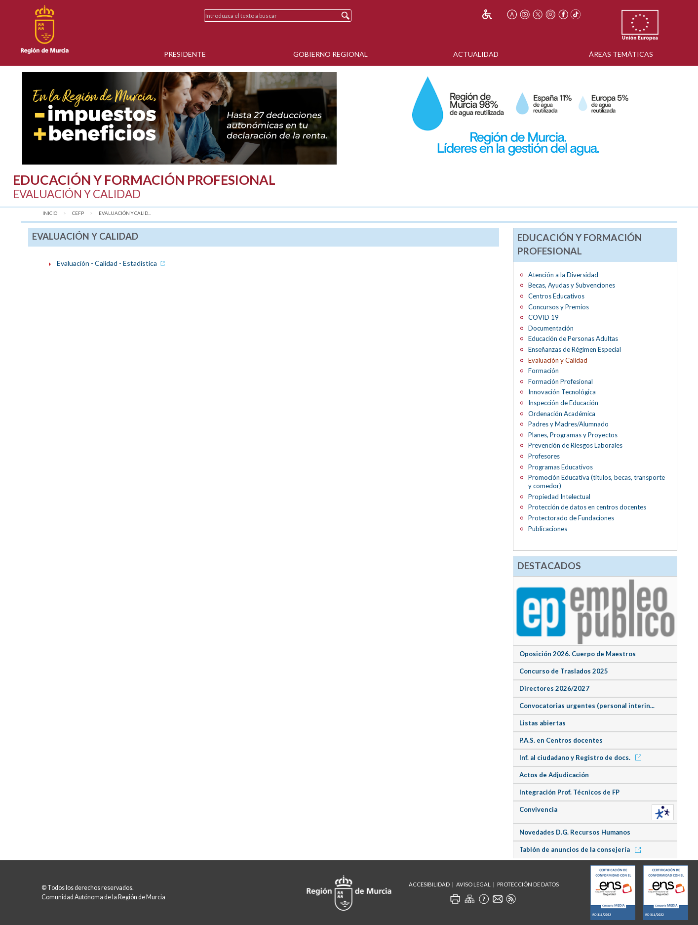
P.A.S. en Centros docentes (561, 740)
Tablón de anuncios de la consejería (581, 849)
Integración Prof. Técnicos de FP (569, 792)
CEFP (78, 213)
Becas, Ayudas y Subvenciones (571, 285)
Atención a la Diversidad (563, 275)
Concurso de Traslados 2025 (563, 671)
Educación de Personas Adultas (573, 338)
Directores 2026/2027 (554, 688)
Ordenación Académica (561, 414)
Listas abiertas (542, 723)
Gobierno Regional (330, 54)
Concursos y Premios (558, 307)
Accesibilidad (429, 884)
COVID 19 (543, 317)
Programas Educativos (560, 467)
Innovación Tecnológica (562, 392)
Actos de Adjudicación (554, 775)
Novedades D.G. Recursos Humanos (574, 832)
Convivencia (538, 809)
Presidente (185, 54)
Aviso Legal (473, 884)
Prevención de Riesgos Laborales (575, 445)
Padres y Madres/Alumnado (568, 424)
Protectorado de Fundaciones (571, 518)
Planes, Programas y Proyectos (573, 435)
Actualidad (476, 54)
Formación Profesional (560, 381)
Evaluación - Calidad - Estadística (112, 263)
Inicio (49, 213)
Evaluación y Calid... (125, 213)
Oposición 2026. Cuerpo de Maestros (577, 654)
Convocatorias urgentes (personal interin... (587, 706)
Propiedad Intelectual (559, 497)
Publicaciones (547, 529)
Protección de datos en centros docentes (587, 507)
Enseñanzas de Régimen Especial (574, 349)
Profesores (544, 456)
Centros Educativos (556, 296)
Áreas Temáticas (621, 54)
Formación (543, 371)
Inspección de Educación (563, 403)
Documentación (551, 328)
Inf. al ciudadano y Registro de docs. (582, 757)
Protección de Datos (528, 884)
